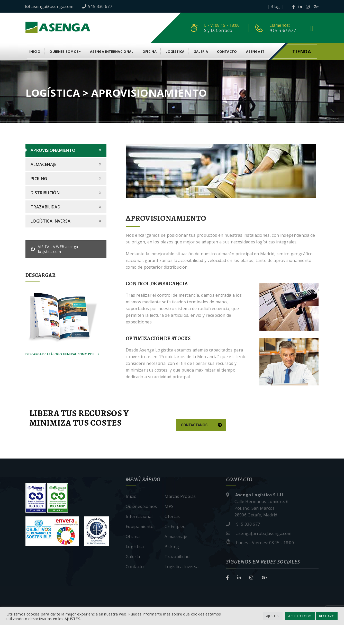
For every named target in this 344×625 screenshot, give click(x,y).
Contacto (227, 51)
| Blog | (275, 6)
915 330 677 (97, 6)
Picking (39, 178)
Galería (201, 51)
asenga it (255, 51)
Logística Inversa (50, 221)
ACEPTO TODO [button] (300, 616)
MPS (169, 506)
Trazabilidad (45, 207)
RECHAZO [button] (326, 616)
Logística (175, 51)
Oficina (149, 51)
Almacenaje (43, 164)
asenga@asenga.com (49, 6)
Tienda (301, 51)
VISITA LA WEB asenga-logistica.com (55, 249)
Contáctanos (201, 424)
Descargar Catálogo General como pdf (62, 354)
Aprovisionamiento (53, 150)
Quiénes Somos (65, 51)
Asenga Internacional (111, 51)
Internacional (139, 516)
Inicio (34, 51)
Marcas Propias (180, 496)
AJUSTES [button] (272, 616)
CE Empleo (175, 526)
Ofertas (172, 516)
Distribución (45, 193)
